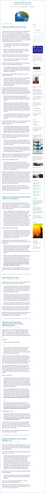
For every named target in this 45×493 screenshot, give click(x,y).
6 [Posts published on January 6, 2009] (36, 35)
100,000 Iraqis (4, 487)
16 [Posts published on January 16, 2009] (40, 37)
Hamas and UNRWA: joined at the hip (14, 27)
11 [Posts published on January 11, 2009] (33, 37)
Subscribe (36, 68)
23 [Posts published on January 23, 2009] (40, 39)
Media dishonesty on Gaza (10, 277)
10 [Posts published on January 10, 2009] (42, 35)
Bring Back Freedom (11, 282)
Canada (8, 480)
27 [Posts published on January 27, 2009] (36, 41)
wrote (10, 329)
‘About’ (36, 108)
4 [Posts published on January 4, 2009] (33, 35)
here (24, 74)
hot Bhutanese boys (26, 267)
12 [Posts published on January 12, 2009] (34, 37)
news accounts (7, 453)
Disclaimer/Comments (24, 6)
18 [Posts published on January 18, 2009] (33, 39)
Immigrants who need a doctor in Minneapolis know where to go (38, 212)
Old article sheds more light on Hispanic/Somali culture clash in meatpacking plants (12, 323)
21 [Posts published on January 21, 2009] (37, 39)
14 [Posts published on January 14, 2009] (37, 37)
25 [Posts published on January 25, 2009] (33, 41)
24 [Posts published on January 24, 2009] (42, 39)
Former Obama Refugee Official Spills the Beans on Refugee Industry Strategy (37, 208)
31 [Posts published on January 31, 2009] (42, 41)
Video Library (31, 6)
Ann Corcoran (9, 28)
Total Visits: (35, 251)
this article (13, 331)
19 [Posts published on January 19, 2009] (34, 39)
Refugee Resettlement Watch (22, 2)
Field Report (26, 444)
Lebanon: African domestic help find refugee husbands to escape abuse (16, 197)
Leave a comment (16, 28)
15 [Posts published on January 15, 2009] (39, 37)
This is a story (22, 205)
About (12, 6)
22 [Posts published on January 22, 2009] (39, 39)
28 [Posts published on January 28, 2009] (37, 41)
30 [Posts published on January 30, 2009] (40, 41)
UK (4, 480)
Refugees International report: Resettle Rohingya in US (14, 439)
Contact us (16, 6)
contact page (35, 129)
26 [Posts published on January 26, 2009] (34, 41)
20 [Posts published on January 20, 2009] (36, 39)
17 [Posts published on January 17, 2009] (42, 37)
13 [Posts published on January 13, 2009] (36, 37)
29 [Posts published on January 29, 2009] (39, 41)
